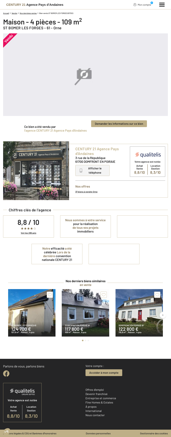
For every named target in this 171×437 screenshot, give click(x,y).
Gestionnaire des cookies (154, 433)
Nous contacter (95, 415)
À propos (91, 406)
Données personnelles (98, 433)
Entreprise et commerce (101, 398)
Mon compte (142, 4)
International (94, 411)
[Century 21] (34, 4)
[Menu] (162, 4)
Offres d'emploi (95, 389)
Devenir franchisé (97, 394)
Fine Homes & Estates (99, 402)
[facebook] (6, 373)
